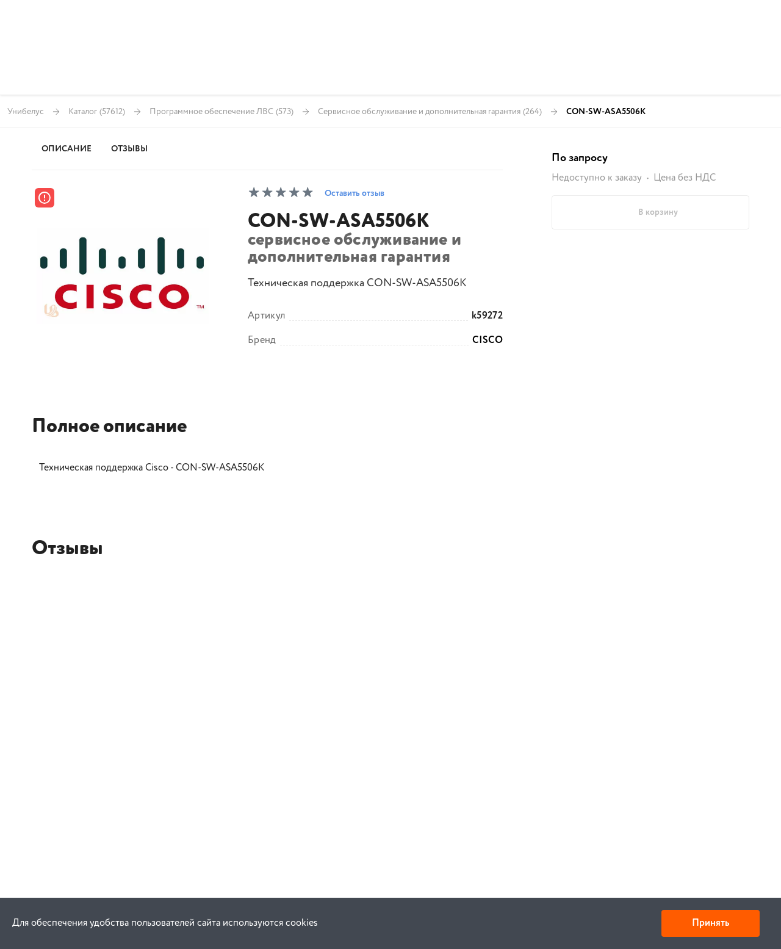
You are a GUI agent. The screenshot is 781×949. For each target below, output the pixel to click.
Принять (710, 923)
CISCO (487, 340)
